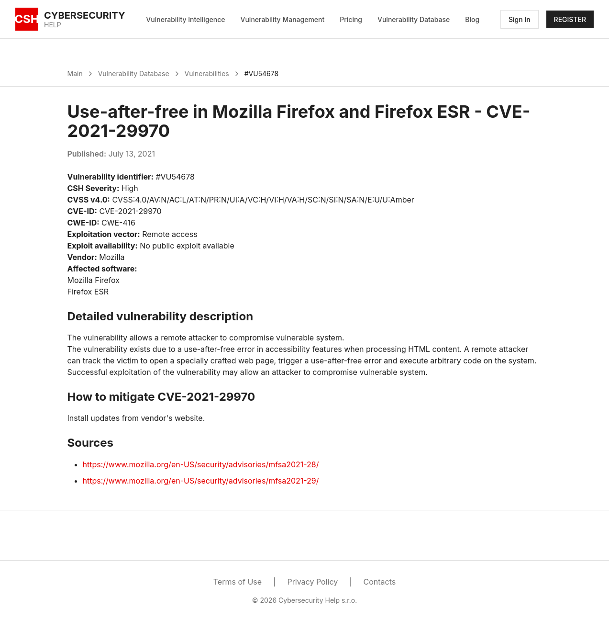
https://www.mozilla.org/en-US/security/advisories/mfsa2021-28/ (201, 464)
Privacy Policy (312, 582)
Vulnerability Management (283, 19)
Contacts (380, 582)
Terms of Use (237, 582)
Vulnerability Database (413, 19)
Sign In (520, 19)
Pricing (351, 19)
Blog (472, 19)
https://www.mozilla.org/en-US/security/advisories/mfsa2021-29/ (201, 480)
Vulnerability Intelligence (185, 19)
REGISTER (570, 19)
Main (75, 73)
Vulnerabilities (207, 73)
